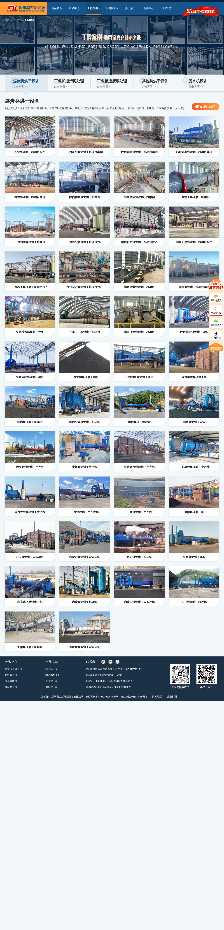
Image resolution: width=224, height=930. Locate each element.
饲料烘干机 (11, 675)
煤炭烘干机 (11, 687)
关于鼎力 (130, 8)
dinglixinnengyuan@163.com (107, 675)
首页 (19, 20)
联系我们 (167, 8)
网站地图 (157, 696)
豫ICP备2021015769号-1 (134, 696)
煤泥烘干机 (51, 668)
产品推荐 (51, 662)
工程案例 (93, 8)
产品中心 (75, 8)
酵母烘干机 (51, 687)
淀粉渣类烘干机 (13, 668)
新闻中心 (148, 8)
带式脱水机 (11, 681)
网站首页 (56, 8)
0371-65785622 (105, 687)
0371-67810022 (123, 687)
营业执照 (172, 696)
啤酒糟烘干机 (52, 675)
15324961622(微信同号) (120, 681)
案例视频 (112, 8)
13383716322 (99, 681)
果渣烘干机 (51, 681)
